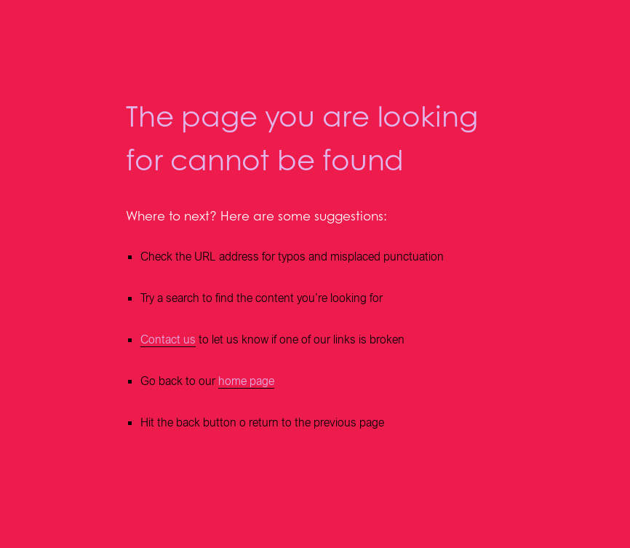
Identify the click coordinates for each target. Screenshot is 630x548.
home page (246, 381)
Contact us (168, 339)
